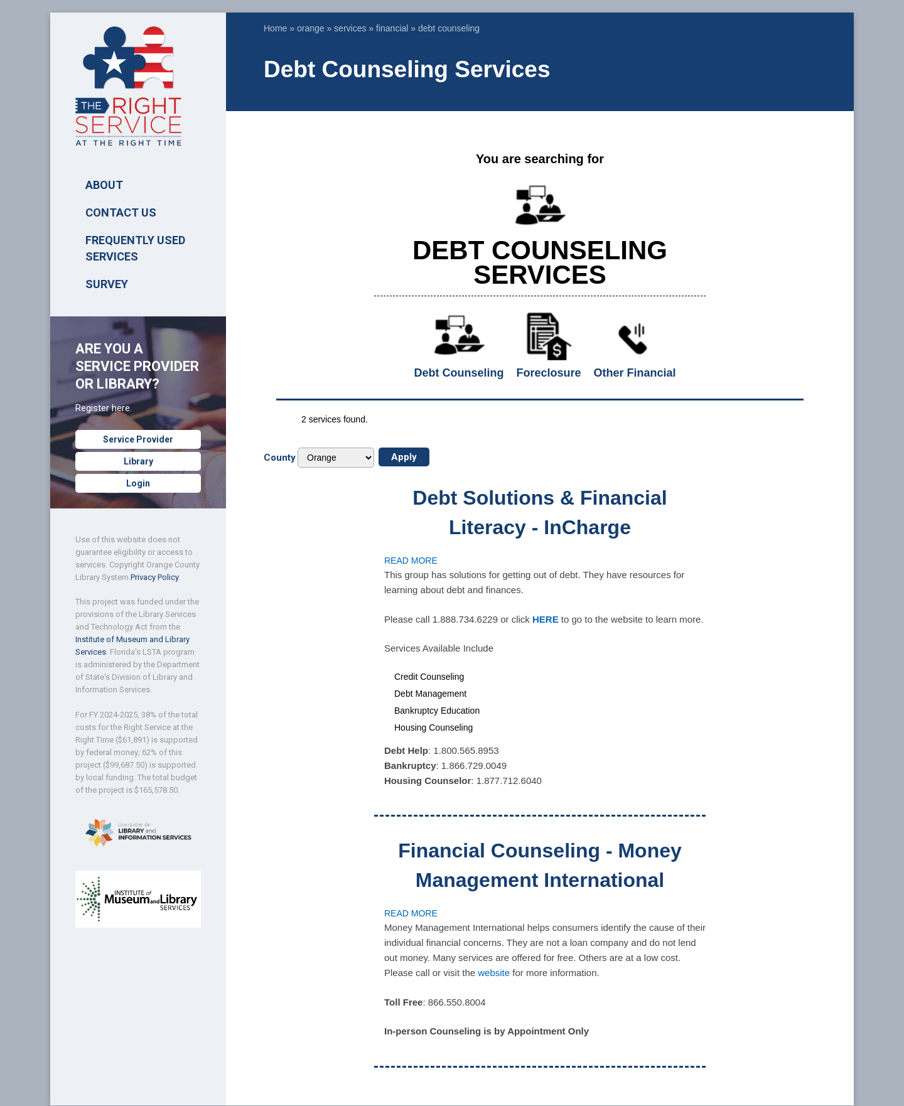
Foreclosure (548, 373)
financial (392, 28)
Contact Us (120, 212)
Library (138, 461)
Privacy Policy (154, 577)
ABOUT (104, 184)
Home (275, 28)
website (494, 972)
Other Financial (634, 373)
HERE (545, 619)
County (280, 457)
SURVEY (106, 284)
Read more (411, 561)
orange (311, 28)
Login (138, 483)
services (350, 28)
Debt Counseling (459, 373)
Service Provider (138, 439)
